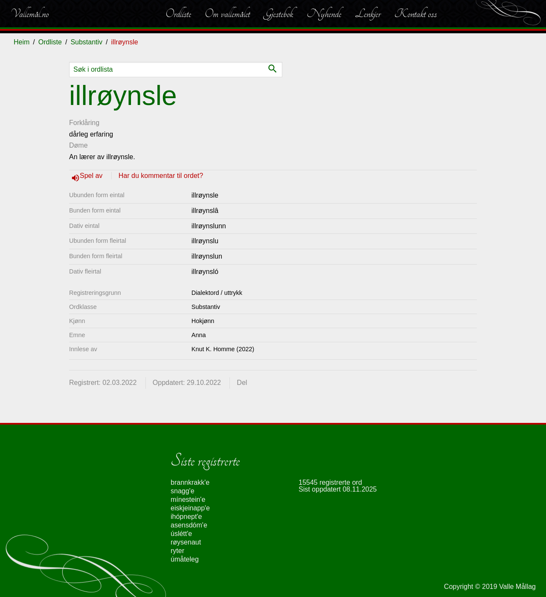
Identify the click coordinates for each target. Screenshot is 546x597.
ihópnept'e (186, 516)
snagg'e (183, 491)
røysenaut (186, 542)
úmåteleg (185, 559)
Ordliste (178, 13)
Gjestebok (278, 13)
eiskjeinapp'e (190, 508)
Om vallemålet (227, 13)
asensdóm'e (189, 525)
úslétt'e (181, 533)
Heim (21, 42)
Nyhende (324, 13)
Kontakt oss (415, 13)
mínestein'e (188, 499)
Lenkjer (367, 13)
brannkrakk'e (190, 482)
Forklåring (84, 122)
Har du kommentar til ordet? (161, 175)
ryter (177, 550)
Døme (78, 145)
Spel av (92, 175)
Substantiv (86, 42)
